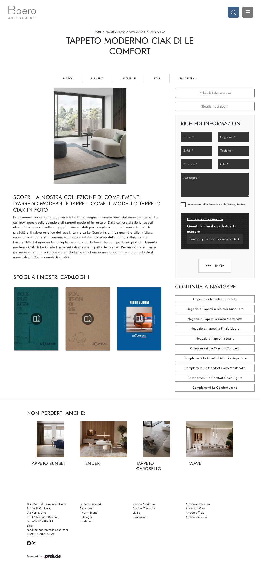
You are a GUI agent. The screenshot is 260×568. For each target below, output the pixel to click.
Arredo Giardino (196, 517)
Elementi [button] (97, 79)
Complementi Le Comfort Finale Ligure (215, 378)
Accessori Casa (115, 31)
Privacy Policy (236, 205)
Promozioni (140, 517)
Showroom (86, 508)
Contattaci (86, 521)
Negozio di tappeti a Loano (214, 338)
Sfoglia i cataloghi (215, 106)
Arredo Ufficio (195, 512)
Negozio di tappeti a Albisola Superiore (214, 309)
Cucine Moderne (144, 504)
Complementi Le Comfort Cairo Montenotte (215, 368)
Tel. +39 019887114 (40, 521)
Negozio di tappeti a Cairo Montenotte (214, 319)
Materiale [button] (129, 79)
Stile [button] (157, 79)
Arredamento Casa (198, 504)
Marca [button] (68, 79)
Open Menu (247, 12)
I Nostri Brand (89, 512)
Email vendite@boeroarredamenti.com (47, 528)
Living (136, 512)
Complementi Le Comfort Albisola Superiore (215, 358)
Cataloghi (86, 517)
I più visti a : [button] (187, 79)
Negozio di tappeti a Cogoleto (215, 299)
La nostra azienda (91, 504)
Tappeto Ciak (157, 31)
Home (98, 31)
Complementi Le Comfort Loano (215, 387)
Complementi (137, 31)
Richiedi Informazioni (215, 93)
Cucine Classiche (144, 508)
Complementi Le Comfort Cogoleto (215, 348)
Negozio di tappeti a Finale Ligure (215, 328)
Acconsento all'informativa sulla (216, 205)
